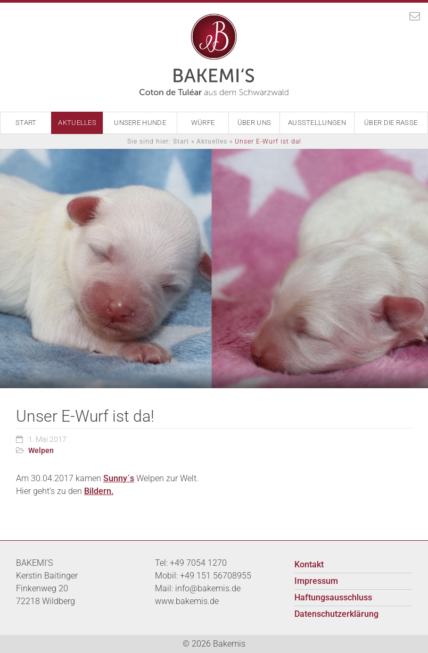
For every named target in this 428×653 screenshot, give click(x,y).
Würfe (203, 123)
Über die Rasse (390, 123)
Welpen (41, 450)
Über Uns (254, 123)
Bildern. (98, 491)
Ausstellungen (317, 123)
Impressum (316, 581)
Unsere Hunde (140, 123)
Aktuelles (77, 123)
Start (26, 123)
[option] (214, 268)
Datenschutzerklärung (336, 614)
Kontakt (309, 564)
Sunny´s (118, 478)
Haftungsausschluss (333, 597)
